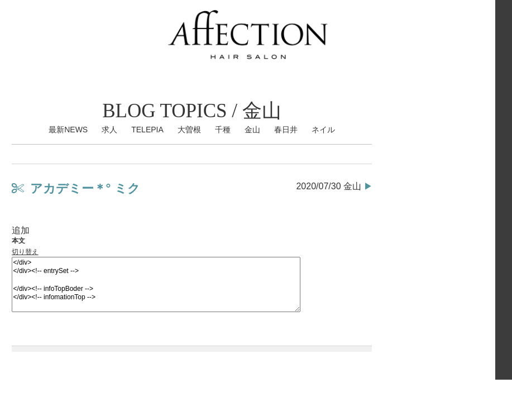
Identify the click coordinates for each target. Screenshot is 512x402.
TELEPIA (147, 129)
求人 (109, 129)
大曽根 (189, 129)
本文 (18, 241)
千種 (223, 129)
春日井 (286, 129)
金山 (252, 129)
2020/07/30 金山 (328, 186)
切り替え (25, 252)
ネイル (323, 129)
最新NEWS (68, 129)
